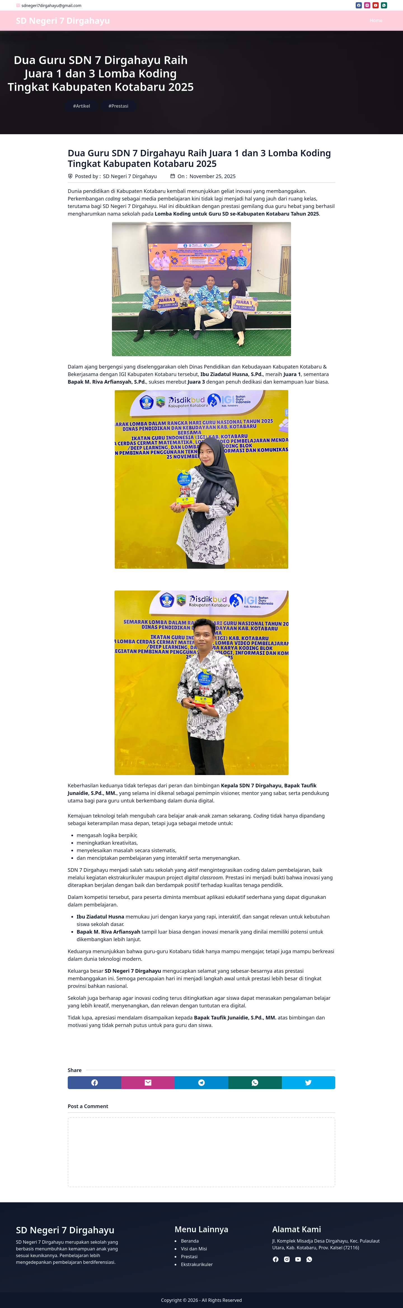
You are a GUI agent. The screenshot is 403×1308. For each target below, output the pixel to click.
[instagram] (367, 5)
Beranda (190, 1241)
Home (376, 20)
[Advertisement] (302, 82)
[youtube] (375, 5)
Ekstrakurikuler (197, 1264)
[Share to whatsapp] (255, 1082)
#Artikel (81, 106)
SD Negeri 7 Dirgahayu (63, 20)
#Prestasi (118, 106)
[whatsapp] (384, 5)
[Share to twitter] (308, 1082)
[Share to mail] (148, 1082)
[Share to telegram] (201, 1082)
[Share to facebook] (94, 1082)
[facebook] (359, 5)
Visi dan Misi (194, 1249)
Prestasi (189, 1256)
